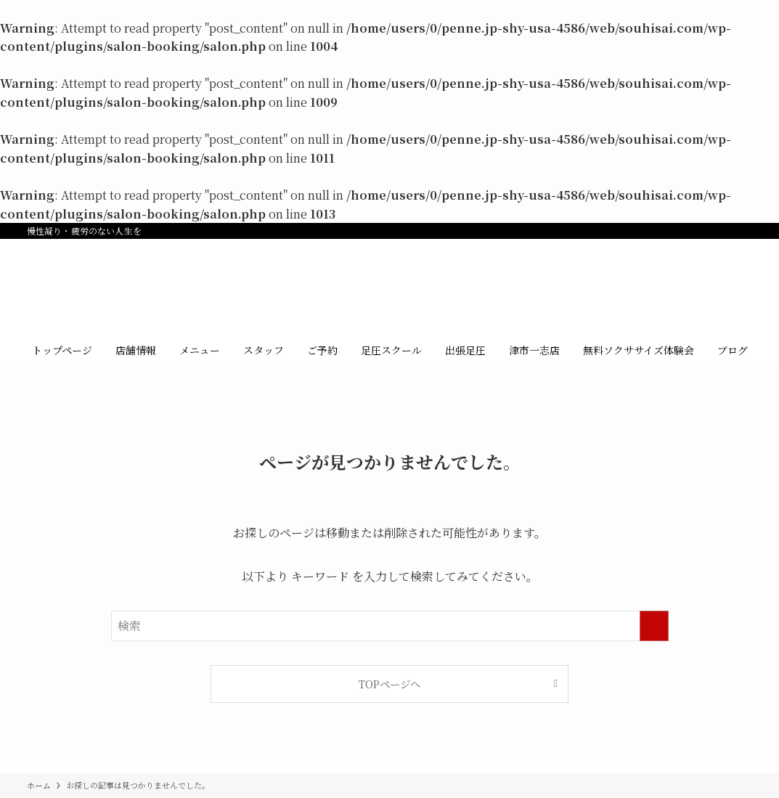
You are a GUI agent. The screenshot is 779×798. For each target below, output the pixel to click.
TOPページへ (389, 683)
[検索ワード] (390, 626)
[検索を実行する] (654, 626)
